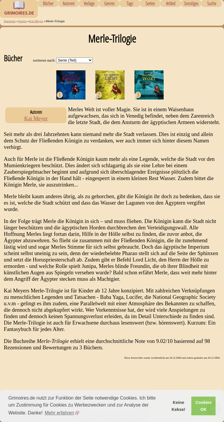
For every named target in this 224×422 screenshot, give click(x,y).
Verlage (89, 3)
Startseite (10, 21)
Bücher (48, 3)
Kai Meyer (36, 21)
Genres (109, 3)
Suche (211, 3)
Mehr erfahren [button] (59, 412)
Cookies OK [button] (203, 406)
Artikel (170, 3)
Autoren (69, 3)
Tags (130, 3)
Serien (150, 3)
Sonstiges (191, 3)
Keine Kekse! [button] (178, 406)
